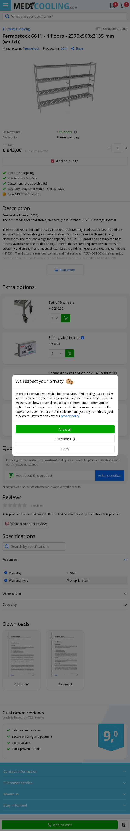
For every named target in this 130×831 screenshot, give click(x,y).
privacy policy (70, 416)
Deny (65, 449)
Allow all (65, 429)
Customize (65, 439)
